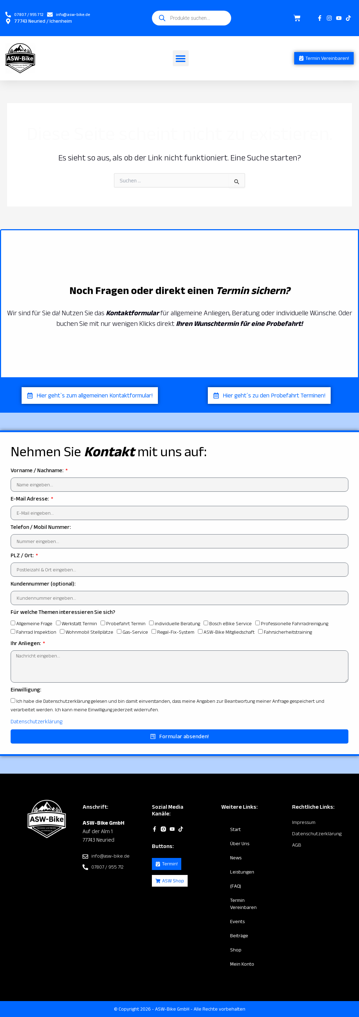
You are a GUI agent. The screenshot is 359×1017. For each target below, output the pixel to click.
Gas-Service (135, 632)
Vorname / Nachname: (37, 471)
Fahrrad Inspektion (36, 632)
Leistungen (242, 872)
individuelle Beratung (177, 624)
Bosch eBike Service (230, 624)
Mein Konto (242, 964)
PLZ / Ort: (23, 556)
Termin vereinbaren (243, 904)
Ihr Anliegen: (26, 643)
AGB (296, 844)
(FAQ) (235, 886)
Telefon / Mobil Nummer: (41, 527)
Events (237, 922)
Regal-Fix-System (175, 632)
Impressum (303, 822)
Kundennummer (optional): (43, 584)
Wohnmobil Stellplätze (89, 632)
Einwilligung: (26, 690)
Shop (235, 950)
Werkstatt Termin (79, 624)
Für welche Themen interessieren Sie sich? (63, 612)
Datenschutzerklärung (36, 721)
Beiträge (239, 936)
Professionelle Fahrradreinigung (294, 624)
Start (235, 829)
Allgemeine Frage (34, 624)
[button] (176, 58)
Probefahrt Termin (126, 624)
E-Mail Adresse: (30, 499)
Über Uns (239, 844)
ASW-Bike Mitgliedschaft (229, 632)
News (235, 858)
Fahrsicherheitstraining (288, 632)
